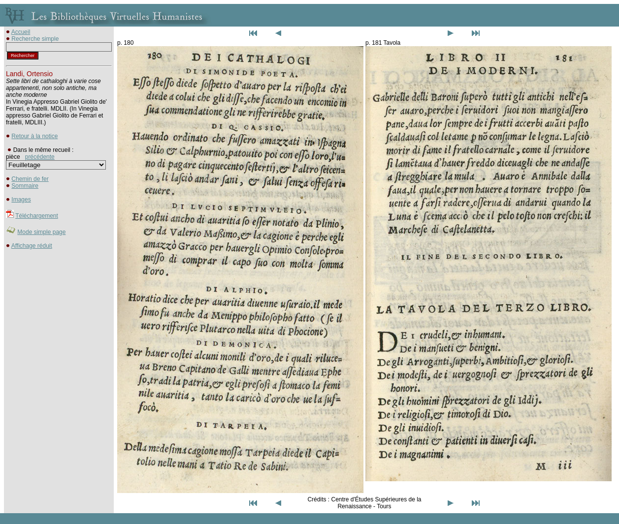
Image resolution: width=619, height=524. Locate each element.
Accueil (21, 32)
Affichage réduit (31, 245)
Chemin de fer (29, 178)
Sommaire (24, 185)
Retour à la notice (34, 136)
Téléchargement (36, 215)
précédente (40, 156)
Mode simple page (41, 232)
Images (21, 199)
